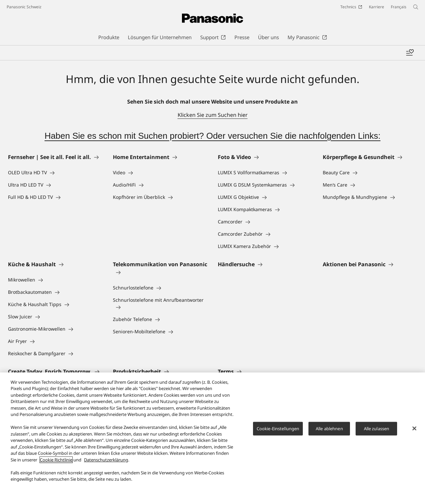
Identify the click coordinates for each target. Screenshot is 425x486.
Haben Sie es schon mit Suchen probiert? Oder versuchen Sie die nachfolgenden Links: (212, 136)
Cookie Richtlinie (56, 463)
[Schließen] (414, 431)
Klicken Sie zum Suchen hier (213, 115)
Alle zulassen (376, 432)
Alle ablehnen (329, 432)
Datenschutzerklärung (106, 463)
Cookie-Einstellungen (278, 432)
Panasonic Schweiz (24, 7)
